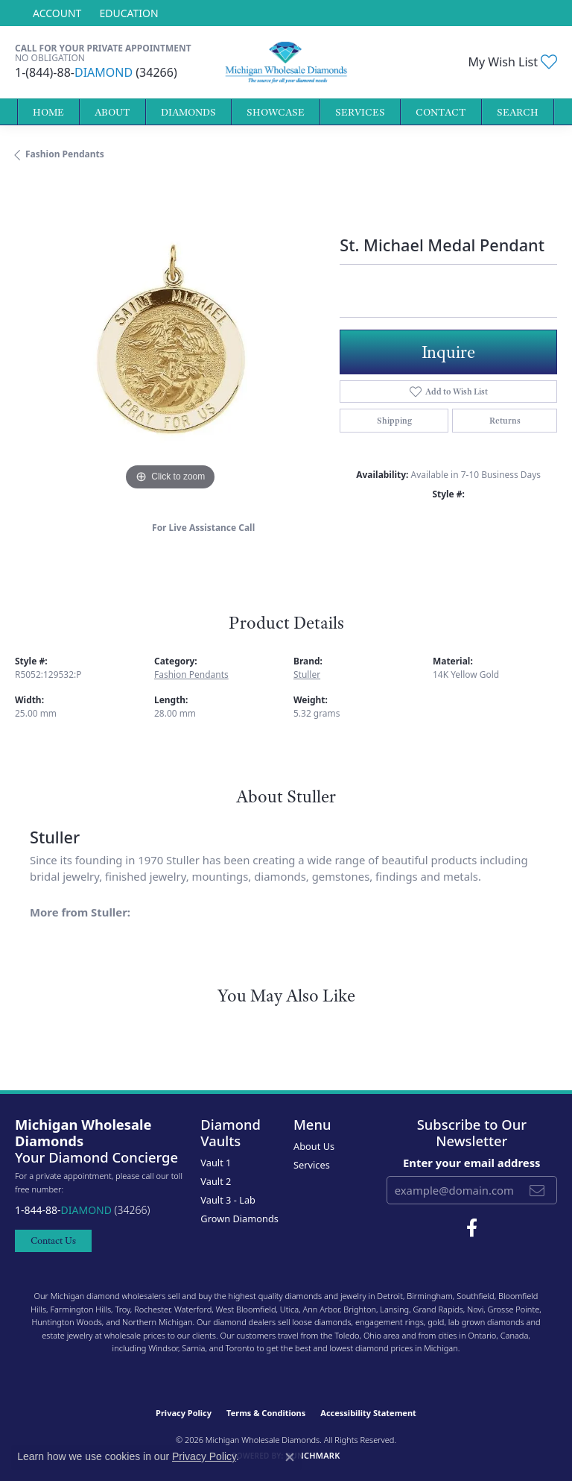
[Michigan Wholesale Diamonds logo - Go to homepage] (285, 62)
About (112, 112)
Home (48, 112)
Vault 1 (215, 1162)
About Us (313, 1146)
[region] (170, 339)
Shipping (394, 421)
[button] (55, 13)
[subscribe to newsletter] (537, 1190)
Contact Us (53, 1240)
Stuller (306, 674)
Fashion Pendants (64, 154)
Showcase (276, 112)
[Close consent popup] (289, 1457)
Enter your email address (472, 1162)
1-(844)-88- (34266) (96, 72)
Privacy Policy (184, 1412)
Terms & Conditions (265, 1412)
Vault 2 (215, 1181)
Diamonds (188, 112)
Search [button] (517, 112)
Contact (441, 112)
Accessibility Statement (368, 1412)
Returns (505, 421)
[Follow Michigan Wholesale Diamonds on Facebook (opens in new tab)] (472, 1228)
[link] (127, 13)
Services (360, 112)
